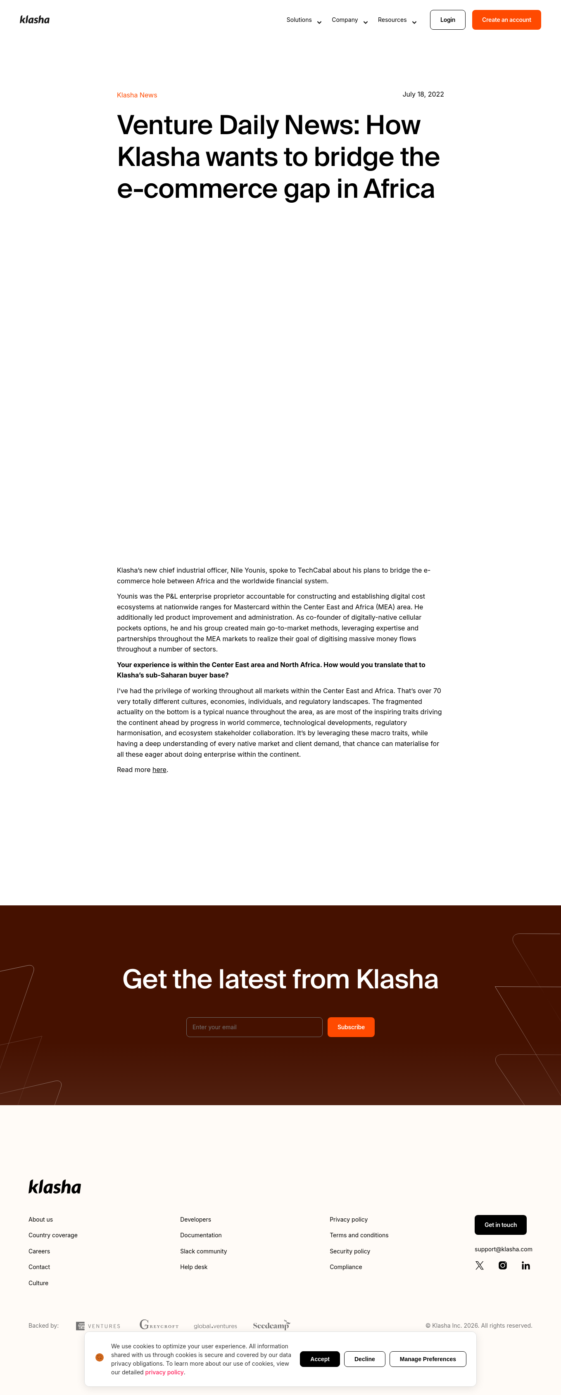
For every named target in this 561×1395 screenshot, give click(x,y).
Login (447, 19)
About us (41, 1219)
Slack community (203, 1251)
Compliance (346, 1266)
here (159, 769)
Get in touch (501, 1224)
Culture (38, 1282)
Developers (195, 1219)
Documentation (201, 1235)
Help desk (193, 1266)
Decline (364, 1359)
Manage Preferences (428, 1359)
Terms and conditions (359, 1235)
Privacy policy (349, 1219)
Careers (39, 1251)
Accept (320, 1359)
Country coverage (53, 1235)
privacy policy (164, 1372)
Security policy (350, 1251)
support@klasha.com (503, 1249)
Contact (39, 1266)
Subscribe (351, 1026)
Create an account (506, 19)
